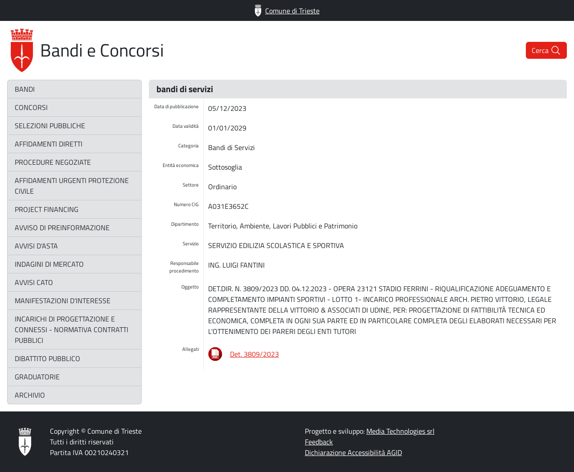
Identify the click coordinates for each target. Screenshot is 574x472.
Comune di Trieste (287, 10)
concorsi (31, 107)
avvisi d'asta (36, 245)
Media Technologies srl (400, 431)
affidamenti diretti (48, 143)
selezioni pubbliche (50, 125)
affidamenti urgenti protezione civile (72, 185)
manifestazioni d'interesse (63, 300)
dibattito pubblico (47, 358)
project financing (46, 209)
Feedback (319, 441)
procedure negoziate (53, 162)
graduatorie (37, 376)
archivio (30, 395)
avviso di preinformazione (62, 227)
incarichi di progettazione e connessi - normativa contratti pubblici (71, 329)
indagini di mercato (49, 264)
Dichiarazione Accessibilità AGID (353, 452)
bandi (25, 89)
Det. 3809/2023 (254, 354)
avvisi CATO (34, 282)
